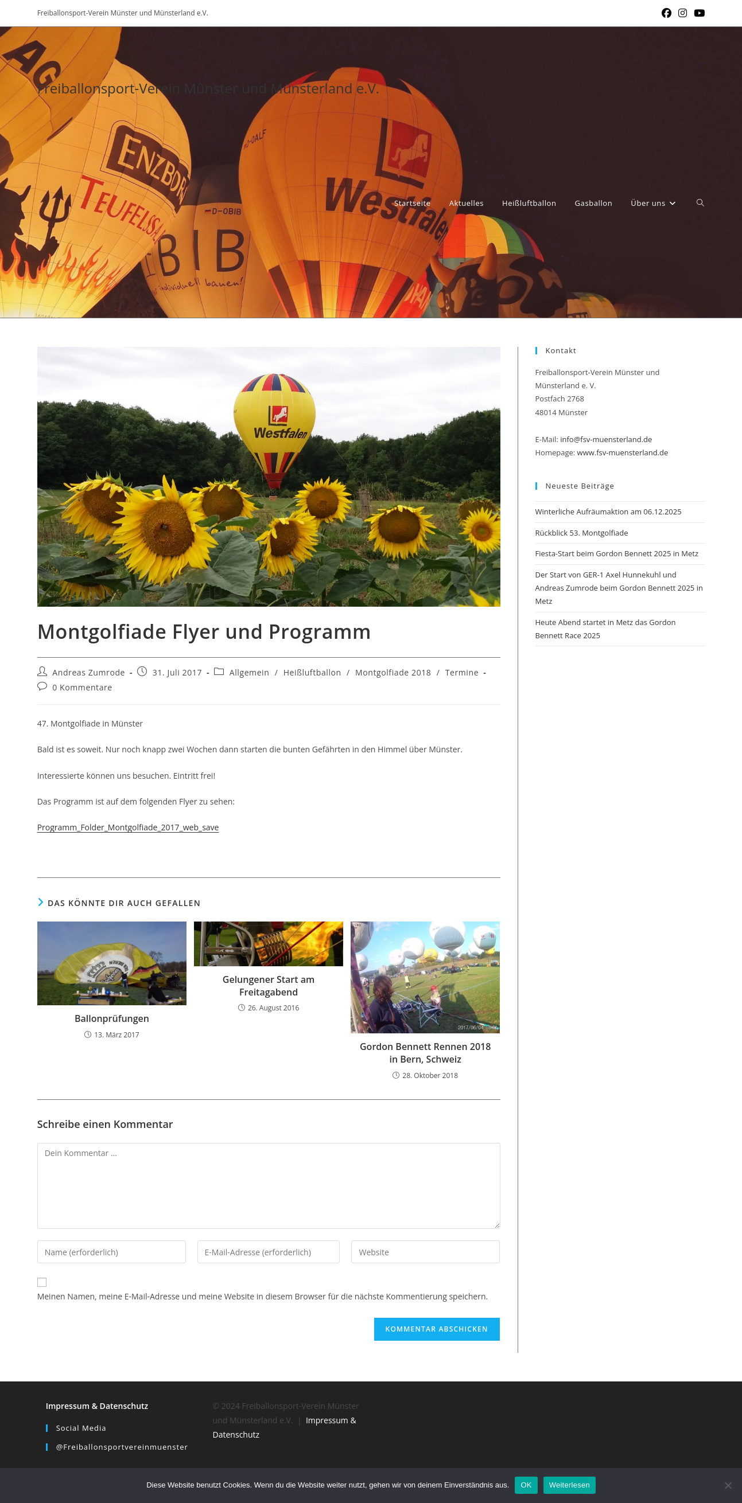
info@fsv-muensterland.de (606, 439)
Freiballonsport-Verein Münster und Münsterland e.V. (208, 88)
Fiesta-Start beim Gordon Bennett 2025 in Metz (617, 553)
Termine (462, 672)
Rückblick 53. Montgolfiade (581, 533)
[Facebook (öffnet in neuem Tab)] (666, 13)
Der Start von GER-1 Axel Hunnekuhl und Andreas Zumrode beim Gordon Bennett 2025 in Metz (619, 588)
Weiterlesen (569, 1485)
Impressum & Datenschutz (97, 1405)
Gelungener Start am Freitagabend (269, 985)
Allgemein (250, 672)
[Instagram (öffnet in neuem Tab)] (682, 13)
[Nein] (727, 1485)
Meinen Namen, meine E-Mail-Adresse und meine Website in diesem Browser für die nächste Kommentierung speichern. (262, 1296)
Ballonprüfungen (112, 1018)
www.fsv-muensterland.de (623, 452)
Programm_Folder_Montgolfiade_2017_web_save (128, 827)
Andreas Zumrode (88, 672)
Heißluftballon (312, 672)
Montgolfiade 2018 (393, 672)
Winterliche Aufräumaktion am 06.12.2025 (608, 511)
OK (525, 1485)
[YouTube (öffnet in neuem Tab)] (697, 13)
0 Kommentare (82, 687)
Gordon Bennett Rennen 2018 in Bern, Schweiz (425, 1052)
